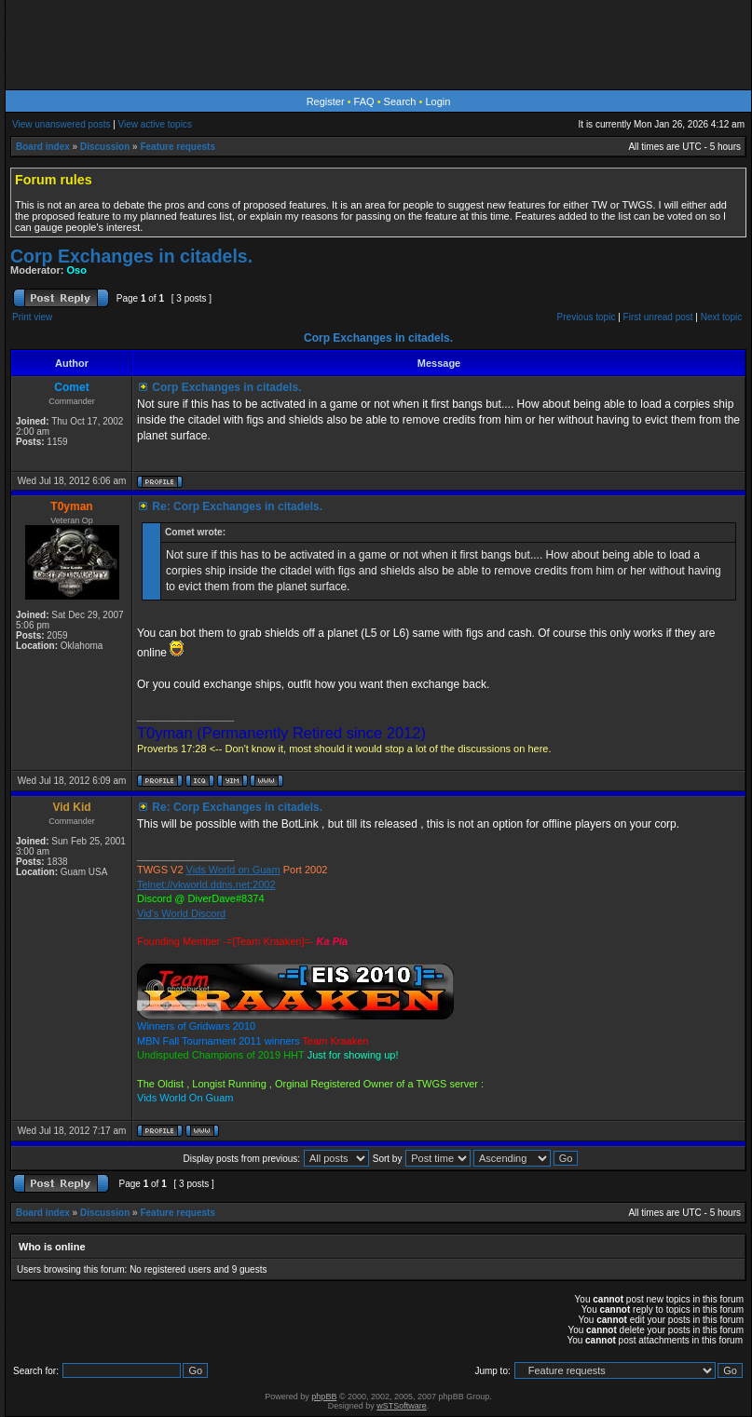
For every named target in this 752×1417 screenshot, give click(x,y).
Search (400, 101)
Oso (77, 270)
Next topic (721, 317)
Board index (43, 147)
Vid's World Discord (181, 913)
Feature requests (177, 147)
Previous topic (586, 317)
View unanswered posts (61, 124)
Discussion (105, 147)
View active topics (155, 124)
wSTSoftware (401, 1405)
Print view (32, 317)
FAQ (364, 101)
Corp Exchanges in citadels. (131, 256)
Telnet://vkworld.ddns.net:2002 (206, 884)
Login (437, 101)
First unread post (658, 317)
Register (326, 101)
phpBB (323, 1396)
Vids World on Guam (233, 869)
